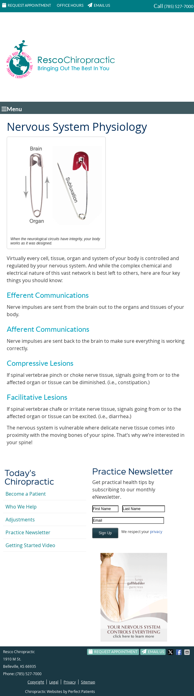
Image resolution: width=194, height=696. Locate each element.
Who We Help (21, 506)
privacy (156, 531)
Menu (12, 109)
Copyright (35, 681)
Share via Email (187, 652)
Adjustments (20, 519)
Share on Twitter (171, 652)
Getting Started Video (30, 545)
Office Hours (70, 5)
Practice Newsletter (27, 532)
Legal (53, 681)
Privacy (70, 681)
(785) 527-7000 (178, 6)
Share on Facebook (179, 652)
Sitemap (88, 681)
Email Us (99, 5)
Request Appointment (26, 5)
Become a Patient (25, 493)
